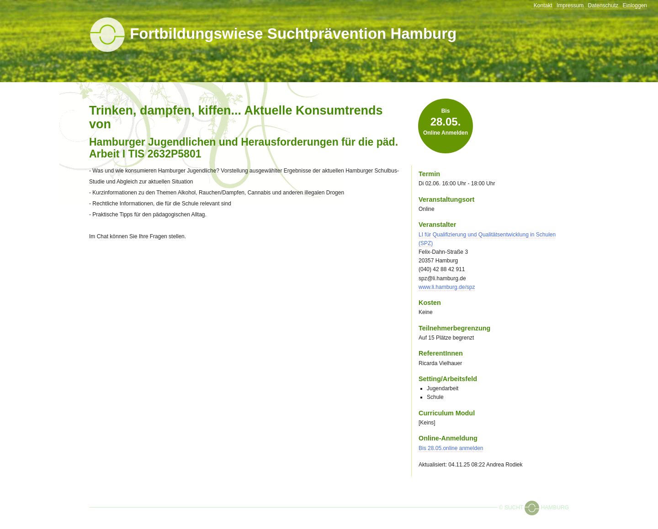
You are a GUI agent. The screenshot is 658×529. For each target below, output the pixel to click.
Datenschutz (603, 5)
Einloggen (635, 5)
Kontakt (543, 5)
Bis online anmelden (445, 122)
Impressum (570, 5)
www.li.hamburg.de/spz (447, 287)
